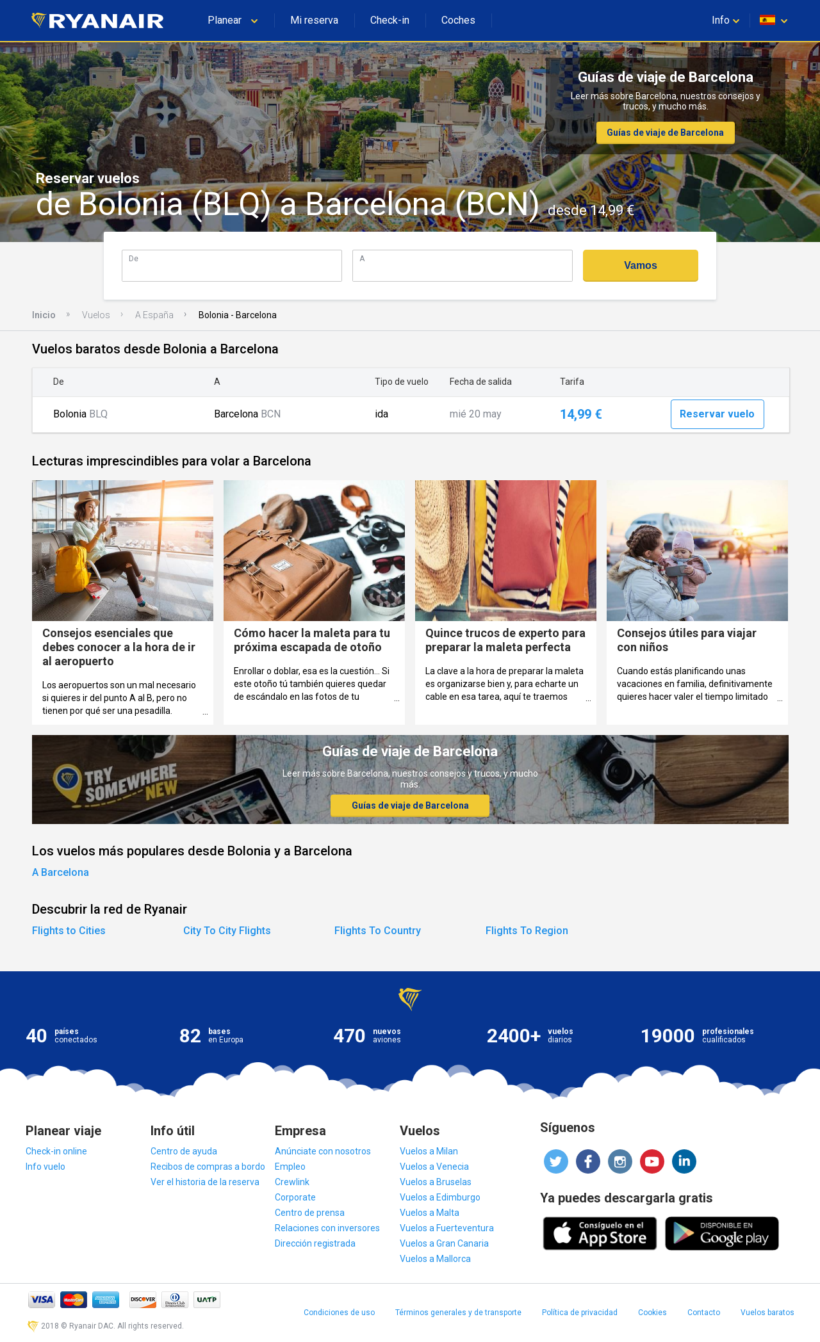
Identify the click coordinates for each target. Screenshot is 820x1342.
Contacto (703, 1312)
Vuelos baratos (767, 1312)
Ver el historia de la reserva (205, 1182)
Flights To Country (377, 931)
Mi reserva (314, 20)
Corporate (295, 1197)
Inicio (44, 315)
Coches (458, 20)
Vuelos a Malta (429, 1213)
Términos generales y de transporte (458, 1312)
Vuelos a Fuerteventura (447, 1228)
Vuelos (96, 315)
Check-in (389, 20)
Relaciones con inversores (327, 1228)
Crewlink (292, 1182)
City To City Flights (227, 931)
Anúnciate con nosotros (323, 1151)
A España (154, 315)
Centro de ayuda (184, 1151)
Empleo (290, 1166)
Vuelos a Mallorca (435, 1259)
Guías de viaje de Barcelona (665, 132)
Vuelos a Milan (429, 1151)
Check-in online (56, 1151)
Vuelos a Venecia (434, 1166)
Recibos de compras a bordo (208, 1166)
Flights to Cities (69, 931)
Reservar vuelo (717, 414)
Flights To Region (527, 931)
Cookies (652, 1312)
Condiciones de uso (339, 1312)
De (133, 258)
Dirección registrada (315, 1243)
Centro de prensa (310, 1213)
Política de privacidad (580, 1312)
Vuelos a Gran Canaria (444, 1243)
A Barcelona (60, 872)
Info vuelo (45, 1166)
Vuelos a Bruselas (436, 1182)
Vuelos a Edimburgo (440, 1197)
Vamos (640, 265)
